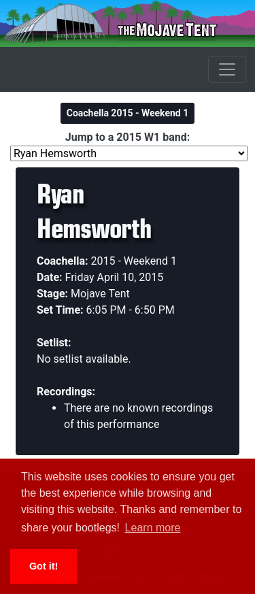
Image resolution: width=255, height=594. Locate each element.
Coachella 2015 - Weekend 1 (128, 113)
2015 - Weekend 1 (134, 260)
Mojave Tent (100, 293)
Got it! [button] (43, 566)
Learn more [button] (153, 527)
